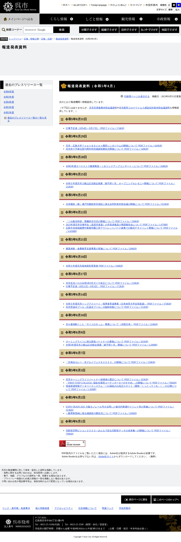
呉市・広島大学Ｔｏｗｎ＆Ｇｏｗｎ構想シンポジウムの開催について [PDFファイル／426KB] (114, 145)
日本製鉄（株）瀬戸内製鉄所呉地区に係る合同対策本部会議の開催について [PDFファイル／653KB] (117, 204)
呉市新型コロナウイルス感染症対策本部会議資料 (144, 107)
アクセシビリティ (63, 508)
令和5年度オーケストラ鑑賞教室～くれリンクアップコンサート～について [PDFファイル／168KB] (117, 166)
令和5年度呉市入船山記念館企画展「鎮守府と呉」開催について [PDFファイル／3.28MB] (111, 344)
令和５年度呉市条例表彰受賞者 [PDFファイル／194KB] (94, 266)
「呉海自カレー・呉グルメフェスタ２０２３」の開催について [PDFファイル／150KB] (110, 362)
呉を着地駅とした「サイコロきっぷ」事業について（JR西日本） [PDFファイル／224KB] (112, 324)
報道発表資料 (62, 39)
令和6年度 (9, 91)
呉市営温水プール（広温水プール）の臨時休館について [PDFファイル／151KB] (107, 307)
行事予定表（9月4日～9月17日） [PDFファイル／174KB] (95, 128)
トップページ (15, 39)
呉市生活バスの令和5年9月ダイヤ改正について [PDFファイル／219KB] (102, 283)
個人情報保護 (42, 508)
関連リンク (108, 508)
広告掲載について (87, 508)
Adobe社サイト (106, 456)
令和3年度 (9, 107)
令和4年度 (9, 102)
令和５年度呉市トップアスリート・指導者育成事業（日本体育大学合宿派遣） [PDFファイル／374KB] (118, 303)
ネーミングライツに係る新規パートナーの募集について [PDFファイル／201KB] (107, 341)
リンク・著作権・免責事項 (16, 508)
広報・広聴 (46, 39)
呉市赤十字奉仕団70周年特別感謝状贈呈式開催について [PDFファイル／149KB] (107, 149)
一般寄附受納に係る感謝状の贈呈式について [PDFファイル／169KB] (101, 413)
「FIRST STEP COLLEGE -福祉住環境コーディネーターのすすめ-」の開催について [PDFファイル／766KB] (121, 382)
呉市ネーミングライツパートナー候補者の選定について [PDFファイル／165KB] (107, 379)
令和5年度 (9, 97)
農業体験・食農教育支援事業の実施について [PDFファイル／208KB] (101, 248)
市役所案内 (124, 508)
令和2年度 (9, 112)
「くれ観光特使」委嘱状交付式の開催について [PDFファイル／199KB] (102, 221)
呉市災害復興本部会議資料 (103, 107)
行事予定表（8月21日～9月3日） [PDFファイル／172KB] (95, 286)
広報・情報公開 (31, 39)
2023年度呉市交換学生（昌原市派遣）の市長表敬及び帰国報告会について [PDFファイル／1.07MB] (117, 224)
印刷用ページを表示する (137, 96)
